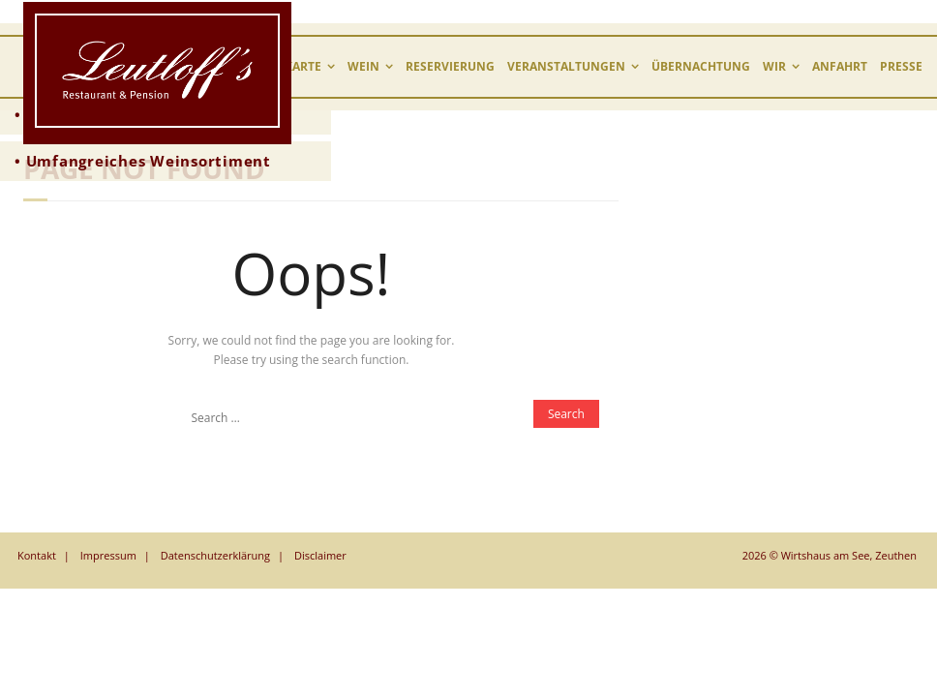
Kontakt (36, 555)
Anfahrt (839, 66)
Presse (901, 66)
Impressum (108, 555)
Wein (363, 66)
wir (774, 66)
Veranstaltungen (566, 66)
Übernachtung (700, 66)
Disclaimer (320, 555)
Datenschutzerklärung (215, 555)
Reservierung (450, 66)
